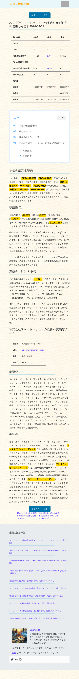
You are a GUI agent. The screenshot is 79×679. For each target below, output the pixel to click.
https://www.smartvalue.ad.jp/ (33, 350)
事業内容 (27, 155)
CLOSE (61, 117)
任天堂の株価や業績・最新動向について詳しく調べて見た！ (32, 581)
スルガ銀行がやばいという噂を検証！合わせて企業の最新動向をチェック (37, 618)
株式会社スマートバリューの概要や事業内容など (42, 145)
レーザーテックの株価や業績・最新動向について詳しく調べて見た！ (36, 611)
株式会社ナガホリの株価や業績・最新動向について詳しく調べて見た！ (37, 596)
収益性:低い (25, 131)
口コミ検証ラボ (19, 3)
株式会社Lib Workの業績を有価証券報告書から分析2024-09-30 (50, 515)
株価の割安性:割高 (28, 125)
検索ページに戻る (40, 15)
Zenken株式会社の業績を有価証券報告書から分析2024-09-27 (27, 515)
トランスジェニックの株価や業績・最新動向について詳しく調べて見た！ (37, 588)
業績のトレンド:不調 (29, 137)
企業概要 (27, 151)
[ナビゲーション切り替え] (65, 4)
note (14, 652)
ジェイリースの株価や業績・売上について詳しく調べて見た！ (33, 603)
